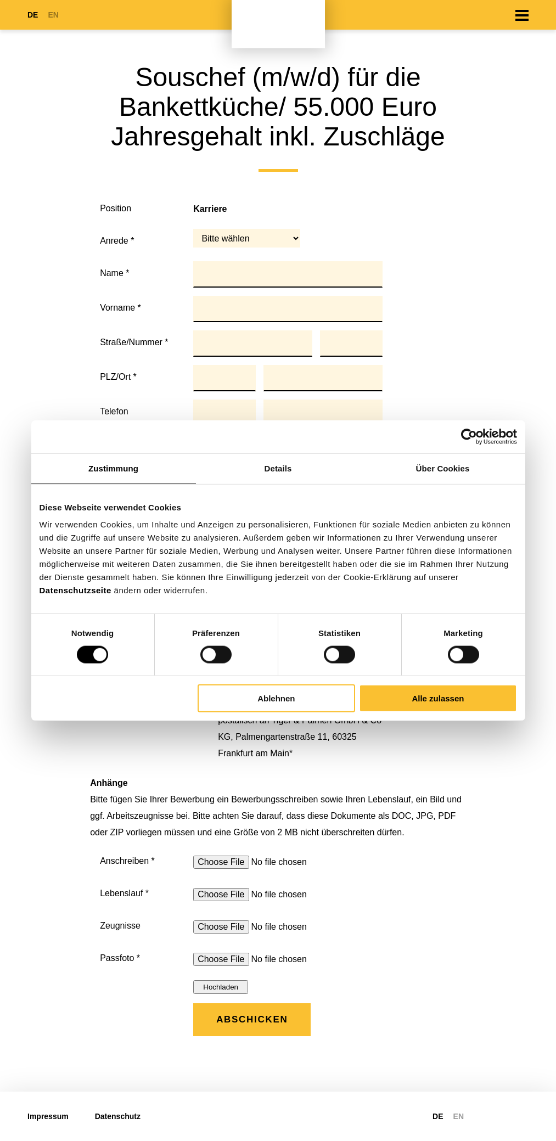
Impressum (48, 1116)
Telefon (114, 411)
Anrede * (117, 240)
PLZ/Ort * (118, 376)
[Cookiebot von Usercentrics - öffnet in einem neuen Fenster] (469, 436)
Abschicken (252, 1019)
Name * (114, 273)
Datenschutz (118, 1116)
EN (53, 14)
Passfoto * (120, 958)
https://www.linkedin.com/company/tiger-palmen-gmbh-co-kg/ (499, 1116)
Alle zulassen (438, 698)
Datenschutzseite (75, 590)
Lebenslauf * (124, 893)
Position (115, 208)
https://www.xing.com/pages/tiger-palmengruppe (522, 1116)
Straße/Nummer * (134, 342)
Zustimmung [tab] (113, 468)
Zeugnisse (120, 925)
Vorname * (120, 307)
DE (32, 14)
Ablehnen (276, 698)
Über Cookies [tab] (443, 468)
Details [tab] (278, 468)
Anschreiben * (127, 860)
